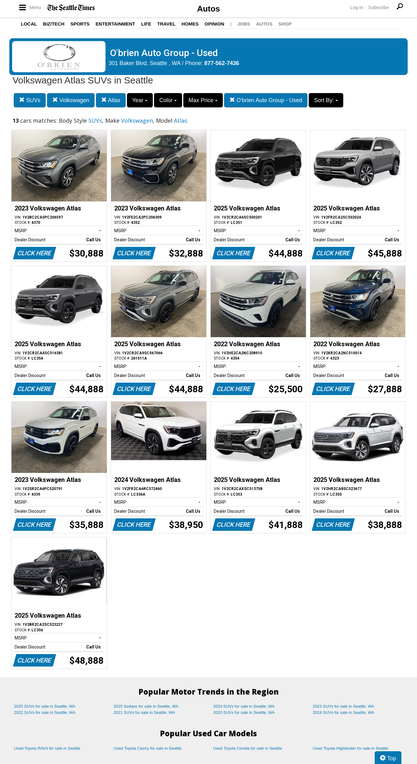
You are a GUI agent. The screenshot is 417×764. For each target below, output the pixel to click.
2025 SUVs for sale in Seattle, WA (45, 706)
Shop (285, 23)
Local (29, 23)
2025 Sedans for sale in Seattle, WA (146, 706)
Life (146, 23)
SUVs (29, 100)
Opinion (214, 23)
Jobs (243, 23)
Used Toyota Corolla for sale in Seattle (247, 748)
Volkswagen (70, 100)
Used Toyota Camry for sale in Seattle (147, 748)
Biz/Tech (53, 23)
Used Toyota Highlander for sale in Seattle (350, 748)
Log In (356, 7)
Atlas (110, 100)
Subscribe (378, 7)
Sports (80, 23)
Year (140, 100)
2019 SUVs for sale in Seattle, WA (343, 712)
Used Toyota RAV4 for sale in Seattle (47, 748)
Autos (208, 8)
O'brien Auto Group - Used (265, 100)
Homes (190, 23)
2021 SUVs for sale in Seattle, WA (144, 712)
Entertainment (115, 23)
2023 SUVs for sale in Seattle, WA (343, 706)
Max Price (203, 100)
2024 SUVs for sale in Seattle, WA (244, 706)
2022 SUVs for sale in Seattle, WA (45, 712)
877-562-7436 (221, 63)
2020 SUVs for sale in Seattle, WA (244, 712)
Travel (166, 23)
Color (168, 100)
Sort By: (326, 100)
